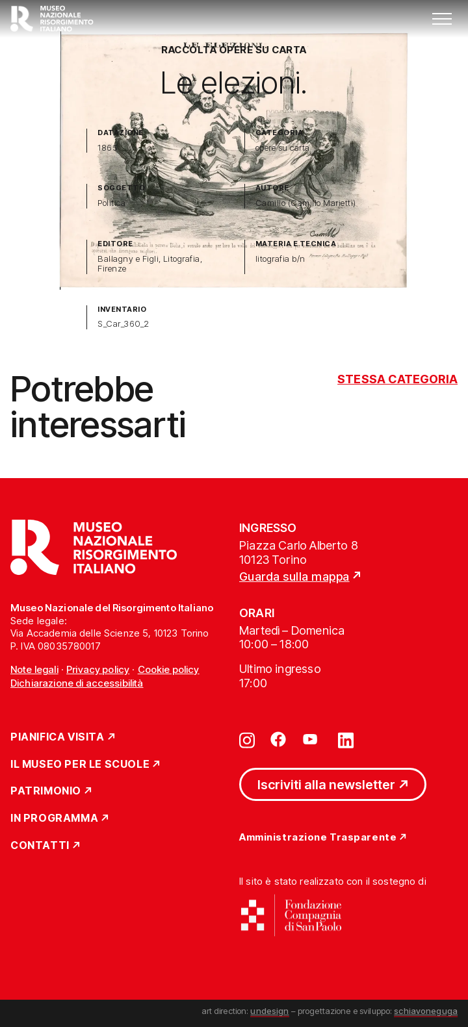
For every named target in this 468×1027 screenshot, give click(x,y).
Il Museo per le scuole (80, 764)
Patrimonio (45, 791)
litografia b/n (280, 259)
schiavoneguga (426, 1011)
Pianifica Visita (57, 737)
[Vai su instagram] (247, 739)
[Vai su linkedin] (346, 739)
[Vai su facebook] (278, 739)
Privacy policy (97, 669)
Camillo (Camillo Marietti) (305, 203)
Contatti (40, 846)
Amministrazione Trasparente (317, 837)
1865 (108, 148)
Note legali (34, 669)
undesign (269, 1011)
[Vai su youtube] (312, 739)
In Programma (54, 818)
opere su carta (282, 148)
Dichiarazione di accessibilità (77, 683)
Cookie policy (169, 669)
